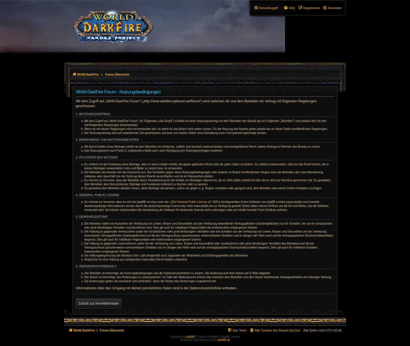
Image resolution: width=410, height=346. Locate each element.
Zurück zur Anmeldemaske (98, 304)
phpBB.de (224, 339)
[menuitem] (332, 8)
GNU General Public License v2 (191, 201)
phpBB (190, 336)
